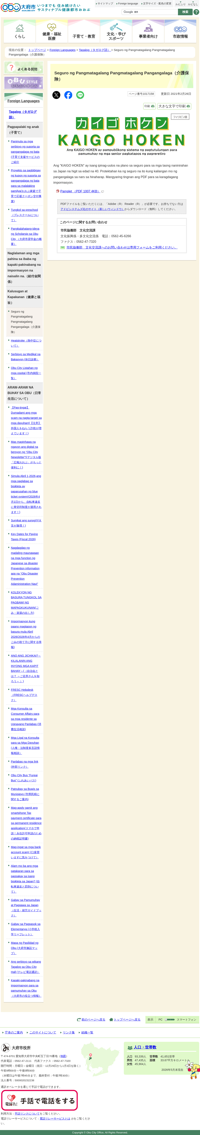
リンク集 (69, 1032)
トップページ (37, 50)
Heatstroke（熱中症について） (26, 343)
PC (160, 1019)
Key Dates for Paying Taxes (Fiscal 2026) (24, 536)
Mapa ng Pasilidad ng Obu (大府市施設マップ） (24, 948)
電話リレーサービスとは (57, 1118)
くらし (19, 36)
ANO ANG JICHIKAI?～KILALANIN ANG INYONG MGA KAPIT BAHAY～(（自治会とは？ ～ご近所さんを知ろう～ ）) (26, 668)
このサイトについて (42, 1032)
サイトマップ (105, 3)
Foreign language (128, 3)
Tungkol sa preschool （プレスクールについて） (25, 215)
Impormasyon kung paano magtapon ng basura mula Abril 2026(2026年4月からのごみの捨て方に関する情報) (26, 634)
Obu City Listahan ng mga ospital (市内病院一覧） (26, 373)
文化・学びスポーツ (116, 36)
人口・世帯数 (145, 1047)
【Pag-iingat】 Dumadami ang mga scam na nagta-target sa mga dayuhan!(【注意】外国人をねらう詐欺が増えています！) (26, 420)
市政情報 (180, 36)
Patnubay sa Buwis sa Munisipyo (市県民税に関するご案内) (25, 794)
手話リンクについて (27, 1113)
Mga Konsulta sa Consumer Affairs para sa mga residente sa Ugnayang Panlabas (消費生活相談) (26, 719)
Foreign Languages (63, 50)
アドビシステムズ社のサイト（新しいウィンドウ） (92, 209)
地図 (63, 1056)
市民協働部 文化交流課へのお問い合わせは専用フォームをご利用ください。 (122, 247)
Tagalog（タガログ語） (95, 50)
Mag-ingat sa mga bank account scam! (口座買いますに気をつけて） (26, 852)
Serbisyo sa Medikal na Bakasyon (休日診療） (25, 357)
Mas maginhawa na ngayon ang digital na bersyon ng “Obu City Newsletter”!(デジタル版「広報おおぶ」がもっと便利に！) (26, 454)
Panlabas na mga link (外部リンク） (24, 764)
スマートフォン (186, 1019)
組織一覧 (87, 1032)
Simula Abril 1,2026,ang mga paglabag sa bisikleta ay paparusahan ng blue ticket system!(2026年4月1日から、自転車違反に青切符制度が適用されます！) (26, 493)
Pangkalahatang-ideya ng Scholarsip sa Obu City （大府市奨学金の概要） (26, 236)
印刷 (147, 106)
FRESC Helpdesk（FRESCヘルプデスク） (24, 695)
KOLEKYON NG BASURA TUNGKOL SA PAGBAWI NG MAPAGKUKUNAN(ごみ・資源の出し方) (26, 603)
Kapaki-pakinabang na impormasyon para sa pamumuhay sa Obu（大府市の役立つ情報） (26, 988)
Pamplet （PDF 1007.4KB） (82, 191)
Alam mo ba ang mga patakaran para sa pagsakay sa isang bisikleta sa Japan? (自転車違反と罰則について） (25, 878)
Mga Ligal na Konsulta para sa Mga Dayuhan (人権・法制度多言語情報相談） (25, 745)
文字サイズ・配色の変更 (157, 3)
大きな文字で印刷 (172, 106)
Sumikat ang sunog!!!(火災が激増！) (26, 523)
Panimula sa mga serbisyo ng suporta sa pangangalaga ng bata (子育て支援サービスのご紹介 (25, 152)
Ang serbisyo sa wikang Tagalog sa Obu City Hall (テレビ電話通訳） (26, 967)
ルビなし (193, 4)
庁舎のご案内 (14, 1032)
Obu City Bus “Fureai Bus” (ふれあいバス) (24, 778)
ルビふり (180, 4)
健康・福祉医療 (51, 36)
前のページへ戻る (93, 1019)
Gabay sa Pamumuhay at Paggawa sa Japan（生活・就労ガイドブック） (26, 907)
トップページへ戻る (127, 1019)
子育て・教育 (84, 36)
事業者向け (148, 36)
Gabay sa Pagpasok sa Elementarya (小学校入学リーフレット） (25, 929)
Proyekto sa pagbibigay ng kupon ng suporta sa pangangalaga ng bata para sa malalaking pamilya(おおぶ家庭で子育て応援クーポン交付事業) (26, 186)
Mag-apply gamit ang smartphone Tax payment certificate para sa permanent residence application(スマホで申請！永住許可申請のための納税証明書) (26, 823)
